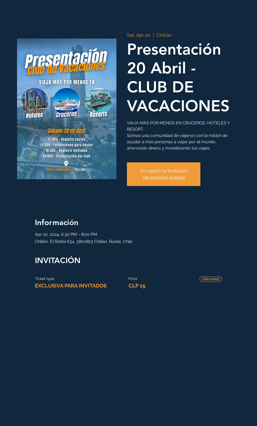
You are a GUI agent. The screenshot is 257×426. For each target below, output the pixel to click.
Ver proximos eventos (163, 177)
